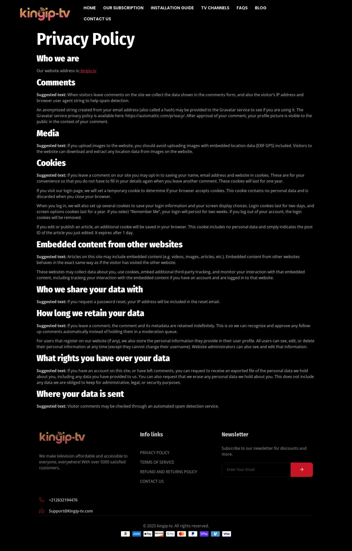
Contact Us (97, 19)
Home (90, 8)
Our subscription (123, 8)
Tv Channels (215, 8)
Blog (260, 8)
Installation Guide (172, 8)
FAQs (242, 8)
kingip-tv (88, 70)
